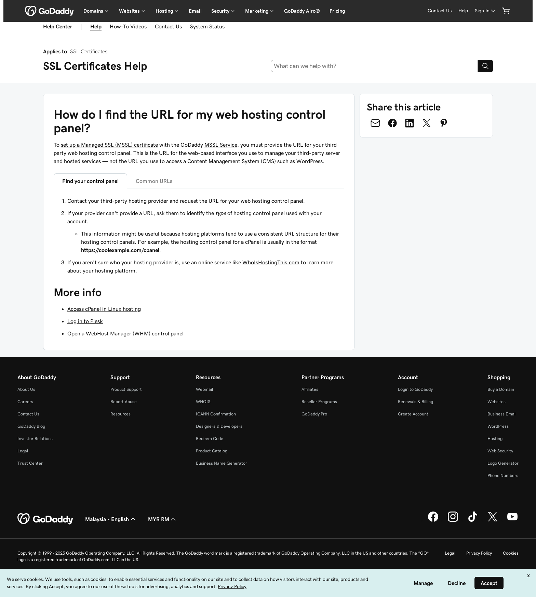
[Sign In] (485, 10)
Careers (25, 401)
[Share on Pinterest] (443, 123)
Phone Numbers (502, 475)
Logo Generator (503, 463)
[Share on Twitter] (426, 123)
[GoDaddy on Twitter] (492, 520)
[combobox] (374, 66)
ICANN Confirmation (216, 414)
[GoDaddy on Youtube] (512, 520)
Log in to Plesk (85, 321)
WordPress (498, 426)
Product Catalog (211, 451)
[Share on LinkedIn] (409, 123)
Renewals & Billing (415, 401)
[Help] (463, 10)
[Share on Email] (375, 123)
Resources (120, 414)
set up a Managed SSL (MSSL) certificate (109, 144)
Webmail (204, 389)
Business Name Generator (221, 463)
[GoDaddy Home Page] (45, 519)
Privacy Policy (479, 553)
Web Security (500, 451)
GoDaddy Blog (31, 426)
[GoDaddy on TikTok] (473, 520)
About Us (26, 389)
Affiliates (310, 389)
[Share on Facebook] (392, 123)
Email (195, 11)
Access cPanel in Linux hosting (104, 308)
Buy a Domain (500, 389)
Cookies (511, 553)
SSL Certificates (88, 51)
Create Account (413, 414)
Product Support (126, 389)
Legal (22, 451)
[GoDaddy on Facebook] (433, 520)
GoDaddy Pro (314, 414)
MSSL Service (220, 144)
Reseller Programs (319, 401)
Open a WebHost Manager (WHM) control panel (125, 333)
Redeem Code (209, 438)
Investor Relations (35, 438)
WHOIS (203, 401)
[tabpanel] (199, 236)
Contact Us (168, 26)
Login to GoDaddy (415, 389)
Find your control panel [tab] (90, 181)
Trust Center (30, 463)
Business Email (502, 414)
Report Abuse (123, 401)
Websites (496, 401)
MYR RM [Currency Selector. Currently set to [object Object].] (162, 519)
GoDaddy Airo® (302, 11)
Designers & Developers (219, 426)
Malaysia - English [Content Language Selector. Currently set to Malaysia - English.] (111, 519)
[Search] (485, 66)
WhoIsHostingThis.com (270, 262)
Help (96, 26)
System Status (207, 26)
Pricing (337, 11)
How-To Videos (128, 26)
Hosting (494, 438)
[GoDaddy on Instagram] (453, 520)
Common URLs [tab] (154, 181)
